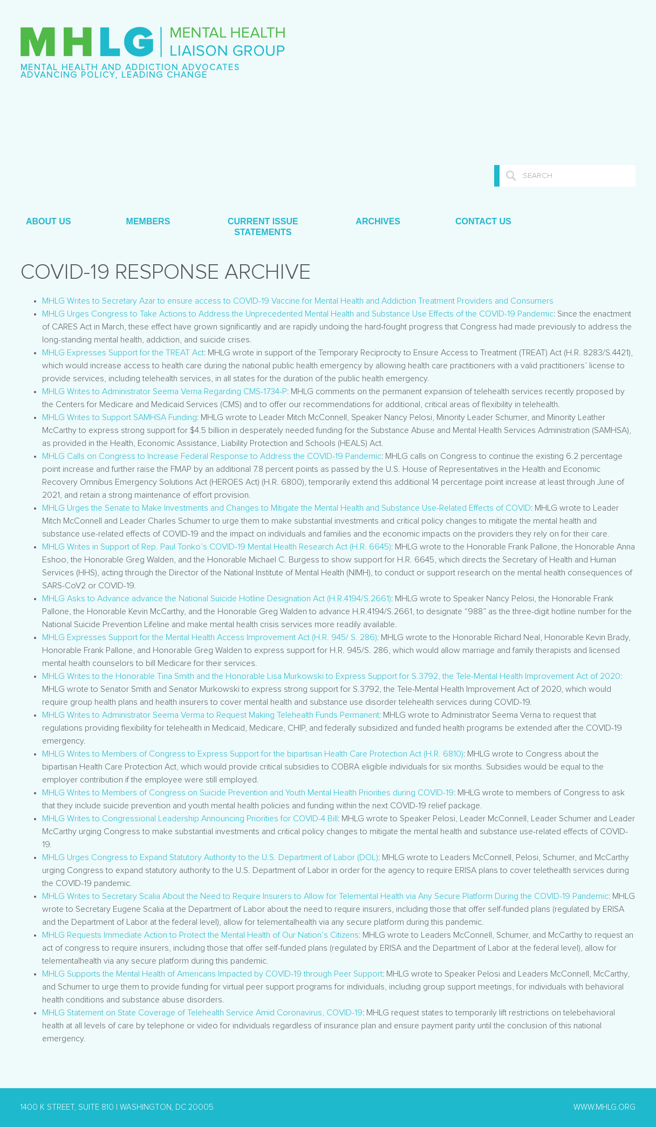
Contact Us (483, 221)
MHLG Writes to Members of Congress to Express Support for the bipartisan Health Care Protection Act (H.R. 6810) (252, 754)
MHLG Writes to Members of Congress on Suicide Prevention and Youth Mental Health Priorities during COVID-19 (248, 792)
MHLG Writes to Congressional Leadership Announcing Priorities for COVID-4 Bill (190, 818)
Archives (378, 221)
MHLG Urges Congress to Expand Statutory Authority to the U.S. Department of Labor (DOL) (210, 857)
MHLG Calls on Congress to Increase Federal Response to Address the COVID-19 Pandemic (211, 456)
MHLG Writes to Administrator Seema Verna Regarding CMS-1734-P (164, 391)
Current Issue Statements (261, 227)
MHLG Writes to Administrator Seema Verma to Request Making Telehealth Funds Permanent (210, 715)
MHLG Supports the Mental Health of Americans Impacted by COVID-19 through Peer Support (212, 974)
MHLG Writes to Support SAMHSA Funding (119, 417)
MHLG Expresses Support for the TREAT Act (123, 352)
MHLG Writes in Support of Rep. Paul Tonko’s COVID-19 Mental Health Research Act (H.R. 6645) (216, 546)
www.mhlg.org (604, 1107)
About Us (48, 221)
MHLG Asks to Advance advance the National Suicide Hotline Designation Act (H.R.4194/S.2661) (216, 598)
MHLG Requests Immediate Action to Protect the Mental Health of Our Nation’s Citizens (200, 935)
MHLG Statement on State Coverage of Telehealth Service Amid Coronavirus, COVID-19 (202, 1012)
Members (148, 221)
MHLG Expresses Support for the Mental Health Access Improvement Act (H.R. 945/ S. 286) (209, 637)
